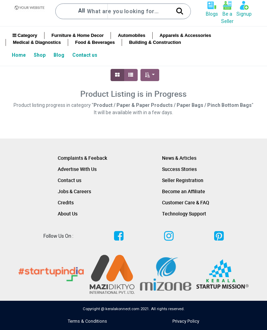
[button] (150, 75)
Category (25, 35)
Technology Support (184, 213)
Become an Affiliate (183, 191)
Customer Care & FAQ (185, 202)
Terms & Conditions (87, 321)
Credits (66, 202)
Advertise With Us (77, 169)
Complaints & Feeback (82, 158)
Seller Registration (182, 180)
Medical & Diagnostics (37, 42)
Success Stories (179, 169)
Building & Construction (155, 42)
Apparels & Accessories (185, 35)
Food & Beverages (95, 42)
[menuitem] (19, 55)
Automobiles (131, 35)
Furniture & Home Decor (77, 35)
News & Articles (179, 158)
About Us (68, 213)
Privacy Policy (185, 321)
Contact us (69, 180)
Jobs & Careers (74, 191)
